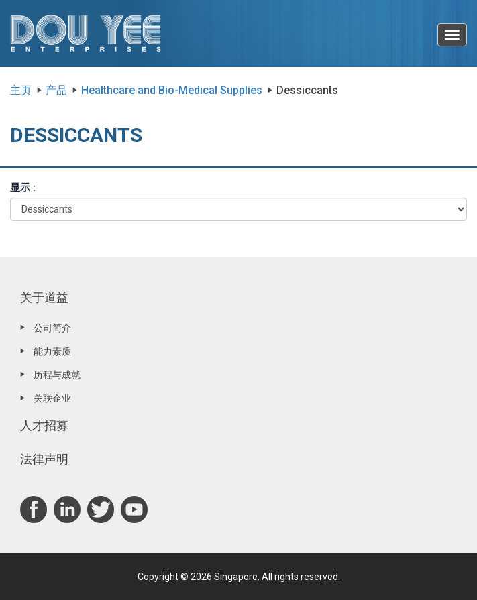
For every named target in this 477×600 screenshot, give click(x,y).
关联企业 (52, 398)
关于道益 (44, 297)
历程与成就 (57, 374)
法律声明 (44, 459)
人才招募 (44, 425)
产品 (56, 90)
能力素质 (52, 351)
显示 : (23, 188)
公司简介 (52, 327)
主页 (21, 90)
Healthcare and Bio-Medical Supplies (171, 90)
